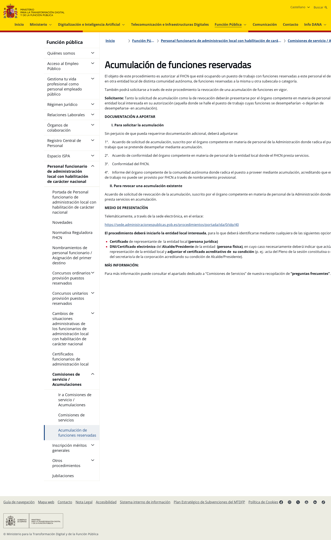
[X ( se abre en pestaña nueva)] (298, 502)
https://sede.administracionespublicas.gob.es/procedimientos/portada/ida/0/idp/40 (172, 245)
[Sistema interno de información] (145, 502)
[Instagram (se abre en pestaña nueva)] (289, 502)
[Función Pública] (140, 40)
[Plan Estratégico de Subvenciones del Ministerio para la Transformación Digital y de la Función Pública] (209, 502)
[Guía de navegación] (19, 502)
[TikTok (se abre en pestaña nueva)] (323, 502)
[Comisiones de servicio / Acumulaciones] (265, 40)
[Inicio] (110, 40)
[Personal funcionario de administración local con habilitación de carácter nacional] (196, 40)
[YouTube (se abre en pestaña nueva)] (306, 502)
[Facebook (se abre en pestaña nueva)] (281, 502)
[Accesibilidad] (106, 502)
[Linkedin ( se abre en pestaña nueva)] (314, 502)
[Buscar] (321, 7)
